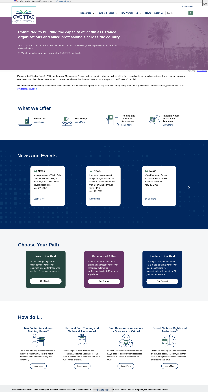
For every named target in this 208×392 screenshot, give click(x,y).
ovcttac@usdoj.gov (26, 89)
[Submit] (190, 13)
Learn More (39, 122)
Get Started (45, 281)
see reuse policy (202, 71)
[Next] (189, 187)
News (148, 13)
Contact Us (187, 7)
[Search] (176, 13)
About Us (158, 13)
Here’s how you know (63, 1)
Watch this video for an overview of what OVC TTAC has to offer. (51, 53)
